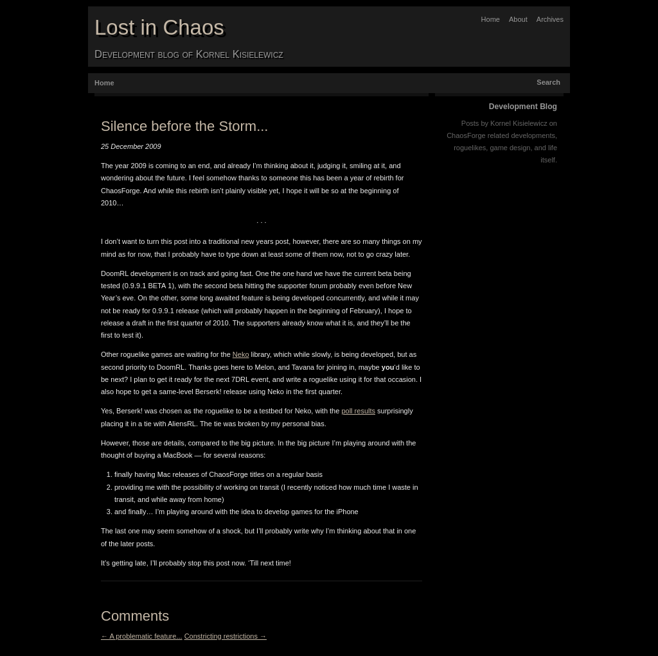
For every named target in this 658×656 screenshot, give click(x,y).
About (518, 19)
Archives (550, 19)
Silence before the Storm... (184, 126)
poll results (358, 411)
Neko (241, 354)
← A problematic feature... (141, 636)
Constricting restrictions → (225, 636)
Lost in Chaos (159, 27)
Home (490, 19)
